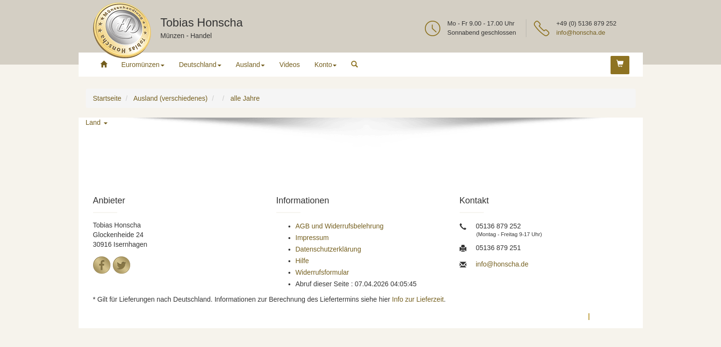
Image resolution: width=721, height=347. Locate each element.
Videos (289, 64)
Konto (325, 64)
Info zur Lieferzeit (418, 299)
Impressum (312, 237)
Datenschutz (563, 316)
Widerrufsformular (322, 272)
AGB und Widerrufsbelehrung (340, 226)
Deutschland (200, 64)
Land (97, 122)
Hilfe (302, 261)
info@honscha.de (581, 32)
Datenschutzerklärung (328, 249)
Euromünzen (143, 64)
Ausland (250, 64)
